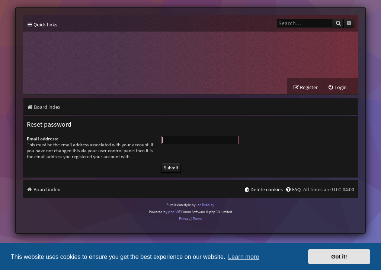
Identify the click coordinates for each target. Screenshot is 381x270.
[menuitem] (337, 87)
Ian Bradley (205, 204)
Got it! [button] (339, 257)
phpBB (173, 211)
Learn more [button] (243, 256)
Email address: (42, 139)
